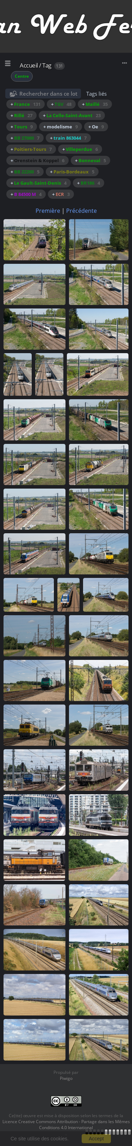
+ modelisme (60, 126)
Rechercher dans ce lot (48, 93)
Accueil (29, 65)
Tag (46, 65)
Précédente (81, 211)
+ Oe (96, 126)
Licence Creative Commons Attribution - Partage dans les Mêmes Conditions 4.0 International (66, 1125)
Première (48, 211)
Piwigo (66, 1078)
